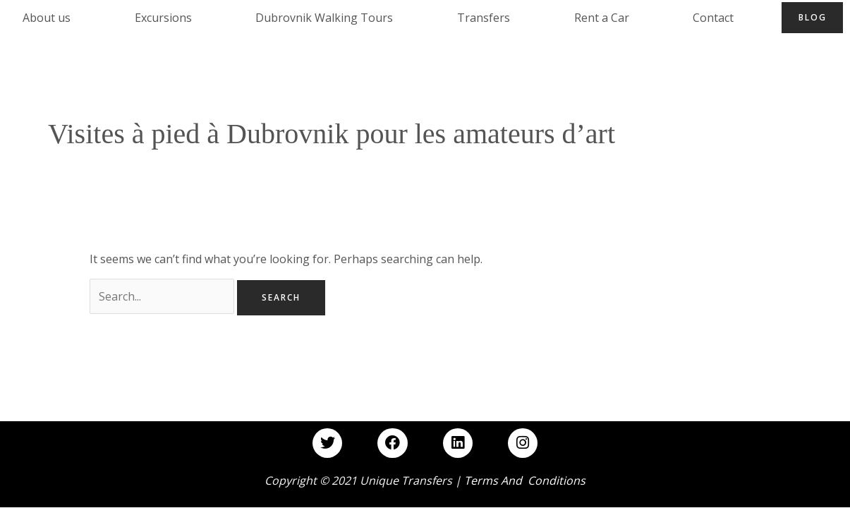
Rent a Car (601, 17)
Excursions (163, 17)
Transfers (483, 17)
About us (47, 17)
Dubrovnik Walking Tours (324, 17)
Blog (813, 17)
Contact (713, 17)
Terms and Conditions (524, 480)
